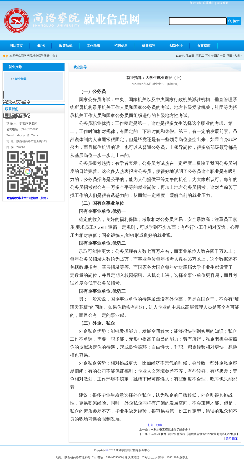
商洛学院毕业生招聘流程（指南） (27, 198)
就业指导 (148, 46)
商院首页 (222, 3)
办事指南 (203, 46)
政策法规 (65, 46)
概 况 (41, 46)
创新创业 (176, 46)
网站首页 (16, 46)
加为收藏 (195, 3)
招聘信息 (121, 46)
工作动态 (93, 46)
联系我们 (208, 3)
